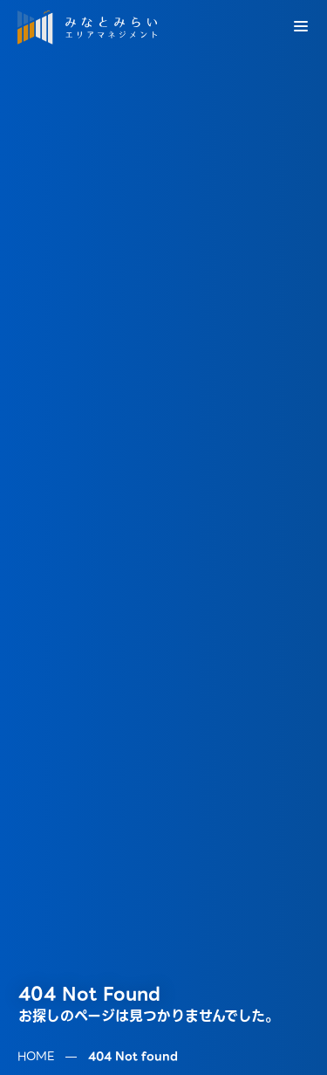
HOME (35, 1040)
